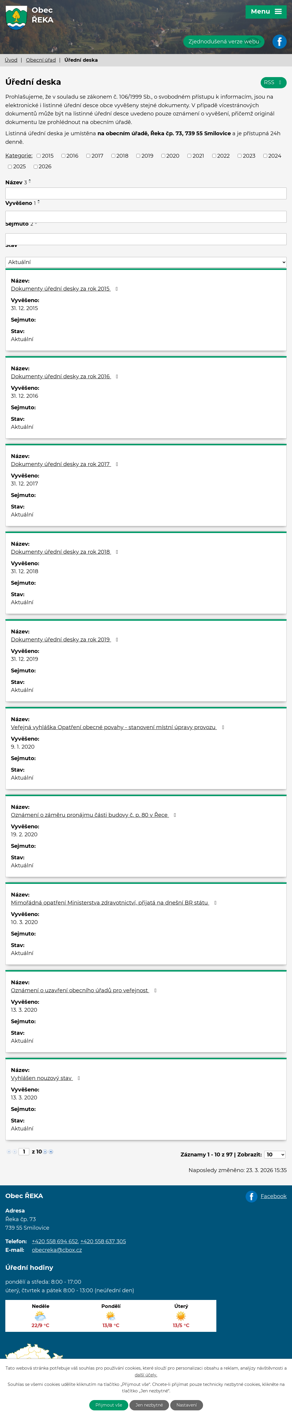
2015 (47, 155)
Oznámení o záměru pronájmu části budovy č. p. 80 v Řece (95, 815)
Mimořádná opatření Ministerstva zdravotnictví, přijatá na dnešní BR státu (115, 903)
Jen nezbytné (149, 1405)
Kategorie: (19, 155)
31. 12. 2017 (24, 483)
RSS (274, 82)
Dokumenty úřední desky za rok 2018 (66, 552)
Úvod (11, 60)
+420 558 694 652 (55, 1241)
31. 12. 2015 (24, 308)
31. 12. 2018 (24, 571)
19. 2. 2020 (24, 834)
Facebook (274, 1196)
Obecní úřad (41, 60)
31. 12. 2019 (24, 659)
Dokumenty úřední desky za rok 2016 (66, 376)
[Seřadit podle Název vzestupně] (30, 180)
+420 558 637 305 (103, 1241)
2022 (223, 155)
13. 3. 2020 (24, 1010)
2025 (19, 166)
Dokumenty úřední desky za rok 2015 (65, 289)
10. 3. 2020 (24, 922)
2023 (249, 155)
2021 (198, 155)
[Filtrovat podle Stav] (146, 262)
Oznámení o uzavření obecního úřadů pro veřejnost (85, 990)
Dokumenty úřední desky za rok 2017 (66, 464)
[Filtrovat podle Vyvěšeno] (146, 217)
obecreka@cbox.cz (57, 1250)
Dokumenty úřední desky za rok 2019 (66, 639)
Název (16, 182)
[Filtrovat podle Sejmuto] (146, 239)
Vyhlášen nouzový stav (46, 1078)
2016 (72, 155)
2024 (274, 155)
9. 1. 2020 (23, 747)
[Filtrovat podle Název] (146, 193)
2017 (97, 155)
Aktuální (22, 339)
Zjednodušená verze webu (224, 41)
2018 (122, 155)
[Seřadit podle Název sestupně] (30, 182)
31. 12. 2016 (24, 396)
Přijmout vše (108, 1405)
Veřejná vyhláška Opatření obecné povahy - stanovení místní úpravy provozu (118, 727)
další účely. (146, 1375)
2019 (147, 155)
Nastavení (186, 1405)
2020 (172, 155)
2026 (45, 166)
